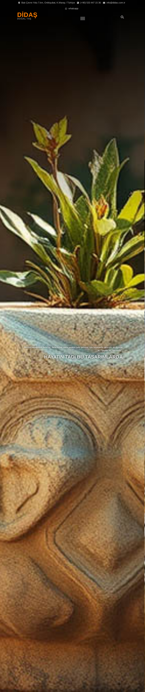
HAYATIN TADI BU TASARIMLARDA (84, 355)
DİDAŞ (27, 14)
